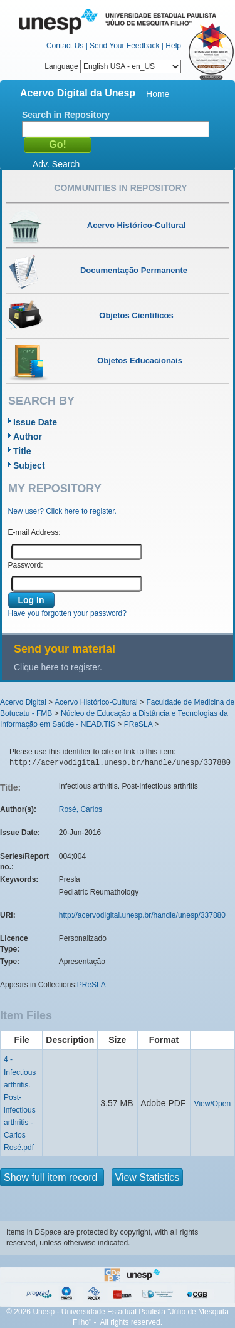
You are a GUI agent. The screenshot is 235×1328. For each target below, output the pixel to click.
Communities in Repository (120, 188)
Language (112, 66)
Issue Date (35, 422)
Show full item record (52, 1177)
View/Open (212, 1103)
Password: (25, 565)
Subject (29, 465)
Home (157, 94)
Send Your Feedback (124, 45)
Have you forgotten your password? (67, 613)
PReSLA (138, 724)
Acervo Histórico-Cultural (96, 702)
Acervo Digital (23, 702)
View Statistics (147, 1177)
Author (27, 437)
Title (22, 451)
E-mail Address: (34, 532)
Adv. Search (56, 164)
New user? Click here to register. (62, 511)
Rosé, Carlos (80, 809)
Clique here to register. (58, 667)
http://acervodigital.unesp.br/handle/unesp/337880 (142, 915)
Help (173, 45)
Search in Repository (66, 115)
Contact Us (64, 45)
